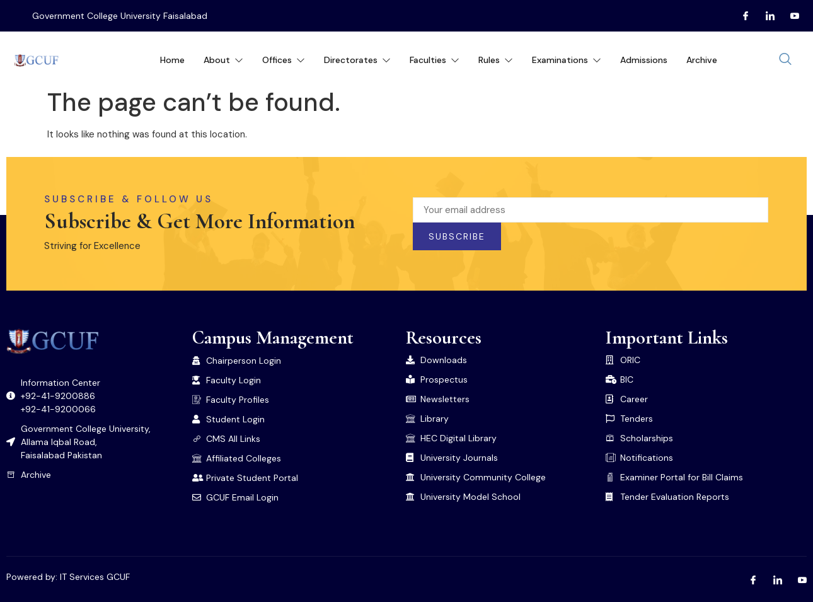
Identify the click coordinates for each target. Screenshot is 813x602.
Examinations (566, 60)
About (223, 60)
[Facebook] (740, 15)
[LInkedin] (765, 15)
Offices (283, 60)
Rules (495, 60)
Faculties (434, 60)
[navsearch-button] (785, 60)
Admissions (643, 60)
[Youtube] (789, 15)
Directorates (357, 60)
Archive (701, 60)
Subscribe (457, 236)
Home (172, 60)
